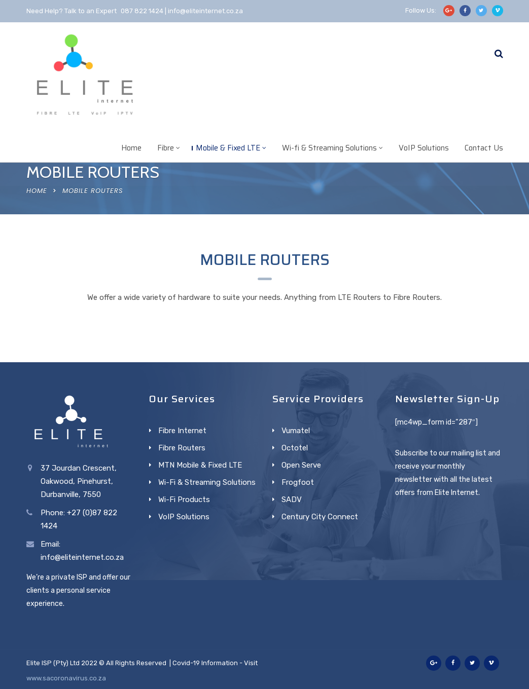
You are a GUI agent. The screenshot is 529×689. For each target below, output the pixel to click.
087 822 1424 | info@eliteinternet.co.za (182, 11)
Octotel (294, 447)
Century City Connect (319, 516)
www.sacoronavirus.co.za (66, 678)
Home (131, 148)
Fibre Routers (181, 447)
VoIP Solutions (424, 148)
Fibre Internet (182, 430)
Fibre (165, 148)
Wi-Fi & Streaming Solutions (207, 482)
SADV (291, 499)
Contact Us (484, 148)
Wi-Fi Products (184, 499)
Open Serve (301, 465)
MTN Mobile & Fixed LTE (200, 465)
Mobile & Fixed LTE (228, 148)
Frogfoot (297, 482)
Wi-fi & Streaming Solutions (329, 148)
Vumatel (295, 430)
